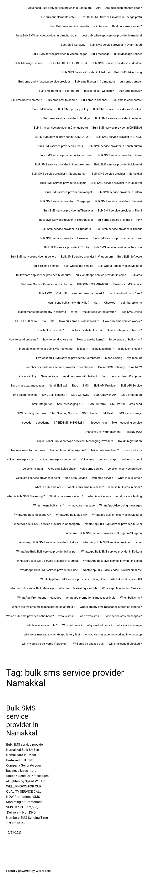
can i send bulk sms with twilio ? (68, 302)
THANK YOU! (133, 432)
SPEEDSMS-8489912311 (70, 422)
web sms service (102, 478)
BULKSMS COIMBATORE (93, 284)
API (98, 8)
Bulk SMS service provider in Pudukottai (116, 183)
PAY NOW (135, 367)
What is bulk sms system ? (66, 496)
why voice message (129, 625)
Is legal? (82, 348)
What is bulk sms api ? (48, 487)
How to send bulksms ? (24, 339)
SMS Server (89, 413)
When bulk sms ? (131, 597)
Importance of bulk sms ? (125, 339)
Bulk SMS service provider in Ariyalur (118, 118)
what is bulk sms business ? (86, 487)
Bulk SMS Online (42, 109)
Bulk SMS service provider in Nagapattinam (59, 173)
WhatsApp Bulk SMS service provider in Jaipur (112, 542)
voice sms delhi (132, 459)
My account (134, 358)
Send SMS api (58, 385)
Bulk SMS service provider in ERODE (119, 137)
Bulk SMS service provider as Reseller (117, 109)
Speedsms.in (98, 422)
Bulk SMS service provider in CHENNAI (117, 127)
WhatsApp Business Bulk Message (32, 588)
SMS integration (42, 404)
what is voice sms (99, 496)
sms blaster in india (25, 395)
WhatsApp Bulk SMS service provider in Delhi (113, 524)
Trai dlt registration (130, 441)
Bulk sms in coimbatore (127, 100)
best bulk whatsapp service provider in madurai (112, 35)
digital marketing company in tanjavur (42, 312)
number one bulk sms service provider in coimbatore (59, 367)
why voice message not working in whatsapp (113, 634)
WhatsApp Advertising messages (120, 505)
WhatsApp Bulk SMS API (71, 514)
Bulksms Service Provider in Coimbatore (46, 284)
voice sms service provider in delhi (38, 478)
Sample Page (49, 376)
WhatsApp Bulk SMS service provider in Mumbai (48, 561)
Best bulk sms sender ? (127, 26)
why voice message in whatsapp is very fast (52, 634)
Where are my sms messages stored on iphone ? (111, 607)
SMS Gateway (80, 395)
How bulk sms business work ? (78, 321)
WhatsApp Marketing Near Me (78, 588)
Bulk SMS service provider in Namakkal (117, 173)
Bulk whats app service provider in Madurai (43, 275)
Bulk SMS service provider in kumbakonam (62, 164)
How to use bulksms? (91, 339)
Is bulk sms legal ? (130, 348)
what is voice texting (129, 496)
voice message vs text (21, 459)
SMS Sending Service (63, 413)
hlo (44, 321)
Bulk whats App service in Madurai (120, 266)
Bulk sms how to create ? (26, 100)
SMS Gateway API (105, 395)
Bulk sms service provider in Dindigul (66, 118)
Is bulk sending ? (103, 348)
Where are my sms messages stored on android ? (43, 607)
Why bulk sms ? (72, 625)
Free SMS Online (131, 312)
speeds (26, 422)
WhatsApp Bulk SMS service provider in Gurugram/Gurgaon (104, 533)
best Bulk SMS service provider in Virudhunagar (46, 35)
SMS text (107, 413)
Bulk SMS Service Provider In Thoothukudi (66, 219)
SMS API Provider (104, 385)
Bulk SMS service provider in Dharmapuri (116, 44)
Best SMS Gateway (73, 44)
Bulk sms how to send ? (61, 100)
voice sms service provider (125, 468)
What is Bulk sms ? (130, 478)
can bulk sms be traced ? (88, 293)
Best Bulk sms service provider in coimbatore (79, 26)
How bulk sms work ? (50, 330)
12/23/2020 (14, 832)
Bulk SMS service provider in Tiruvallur (64, 238)
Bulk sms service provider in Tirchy (120, 219)
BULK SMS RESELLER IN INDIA (67, 63)
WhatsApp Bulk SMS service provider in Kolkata (111, 551)
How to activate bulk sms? (85, 330)
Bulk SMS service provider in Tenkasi (118, 201)
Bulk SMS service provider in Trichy (66, 247)
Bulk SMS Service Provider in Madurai (86, 72)
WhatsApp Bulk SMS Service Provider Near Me (112, 570)
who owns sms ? (90, 616)
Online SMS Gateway (111, 367)
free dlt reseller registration (99, 312)
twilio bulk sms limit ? (105, 450)
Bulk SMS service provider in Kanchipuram (115, 146)
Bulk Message (100, 54)
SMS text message (130, 413)
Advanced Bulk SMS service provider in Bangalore (60, 8)
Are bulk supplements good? (123, 8)
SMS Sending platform (31, 413)
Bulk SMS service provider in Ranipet (68, 192)
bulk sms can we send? (99, 91)
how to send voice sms (58, 339)
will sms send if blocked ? (125, 643)
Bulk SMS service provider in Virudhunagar (60, 54)
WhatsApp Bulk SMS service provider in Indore (48, 542)
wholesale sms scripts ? (42, 625)
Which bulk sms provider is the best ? (30, 616)
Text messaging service (127, 422)
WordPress (44, 871)
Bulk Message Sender (128, 54)
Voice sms (87, 459)
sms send (135, 404)
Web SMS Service (76, 478)
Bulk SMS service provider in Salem (119, 192)
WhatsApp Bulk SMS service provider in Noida (112, 561)
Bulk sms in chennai (94, 100)
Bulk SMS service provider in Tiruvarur (117, 238)
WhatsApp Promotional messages (39, 597)
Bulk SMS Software (129, 256)
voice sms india (33, 468)
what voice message (81, 505)
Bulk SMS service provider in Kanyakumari (66, 155)
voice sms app (108, 459)
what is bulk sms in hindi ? (125, 487)
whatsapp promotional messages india (90, 597)
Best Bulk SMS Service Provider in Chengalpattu (111, 17)
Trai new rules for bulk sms (28, 450)
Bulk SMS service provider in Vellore (33, 256)
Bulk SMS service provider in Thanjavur (68, 210)
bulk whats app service (78, 266)
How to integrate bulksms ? (124, 330)
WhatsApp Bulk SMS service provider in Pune (49, 570)
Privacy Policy (27, 376)
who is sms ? (66, 616)
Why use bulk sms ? (99, 625)
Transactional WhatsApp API (68, 450)
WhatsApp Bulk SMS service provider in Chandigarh (47, 524)
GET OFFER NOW (26, 321)
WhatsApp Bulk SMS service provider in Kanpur (46, 551)
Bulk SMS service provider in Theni (120, 210)
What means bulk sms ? (48, 505)
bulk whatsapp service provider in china (101, 275)
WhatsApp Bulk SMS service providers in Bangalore (73, 579)
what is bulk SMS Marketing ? (26, 496)
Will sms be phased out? (88, 643)
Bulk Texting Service (46, 266)
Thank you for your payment (103, 432)
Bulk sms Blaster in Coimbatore (95, 81)
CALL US (61, 293)
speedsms (42, 422)
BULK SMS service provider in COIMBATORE (63, 137)
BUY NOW (45, 293)
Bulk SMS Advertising (128, 72)
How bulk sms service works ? (122, 321)
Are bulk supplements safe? (58, 17)
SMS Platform (97, 404)
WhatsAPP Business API (126, 579)
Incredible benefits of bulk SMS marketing (45, 348)
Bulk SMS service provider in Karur (120, 155)
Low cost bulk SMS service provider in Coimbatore (68, 358)
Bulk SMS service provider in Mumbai (118, 164)
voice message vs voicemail (58, 459)
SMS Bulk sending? (54, 395)
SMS (86, 385)
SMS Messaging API (70, 404)
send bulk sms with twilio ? (80, 376)
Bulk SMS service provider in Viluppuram (87, 256)
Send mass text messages (28, 385)
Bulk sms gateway (130, 91)
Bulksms (136, 275)
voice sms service (91, 468)
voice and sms (132, 450)
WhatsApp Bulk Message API (32, 514)
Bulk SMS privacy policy (73, 109)
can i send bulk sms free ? (125, 293)
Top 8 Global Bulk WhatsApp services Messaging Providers (75, 441)
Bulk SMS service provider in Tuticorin (118, 247)
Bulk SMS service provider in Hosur (60, 146)
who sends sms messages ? (124, 616)
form (74, 312)
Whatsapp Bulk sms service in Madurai (117, 514)
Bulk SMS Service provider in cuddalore (117, 63)
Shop (75, 385)
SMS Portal (117, 404)
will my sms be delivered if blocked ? (45, 643)
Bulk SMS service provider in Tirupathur (66, 229)
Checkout (110, 302)
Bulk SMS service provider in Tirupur (119, 229)
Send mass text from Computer (122, 376)
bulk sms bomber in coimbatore (59, 91)
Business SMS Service (127, 284)
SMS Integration (131, 395)
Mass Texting (113, 358)
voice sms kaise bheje (61, 468)
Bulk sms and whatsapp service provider (44, 81)
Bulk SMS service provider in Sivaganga (65, 201)
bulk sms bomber (130, 81)
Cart (96, 302)
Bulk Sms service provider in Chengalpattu (61, 127)
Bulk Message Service (29, 63)
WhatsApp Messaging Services (122, 588)
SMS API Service (131, 385)
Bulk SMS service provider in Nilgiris (63, 183)
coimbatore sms (131, 302)
